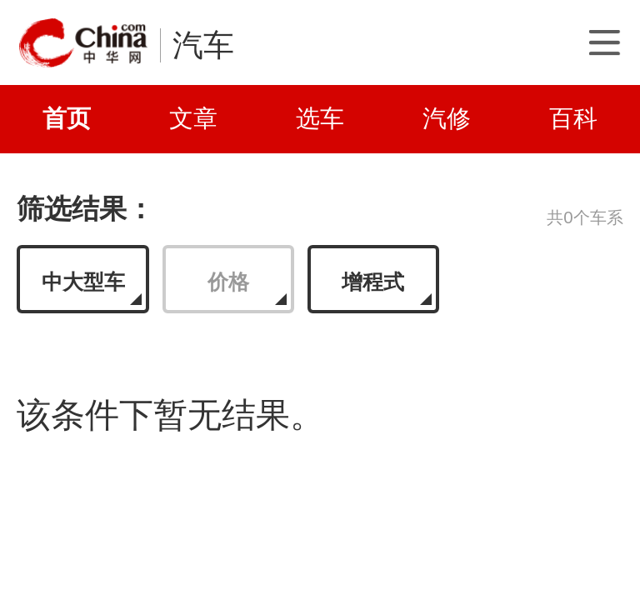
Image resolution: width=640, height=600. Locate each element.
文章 (193, 118)
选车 (320, 118)
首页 (66, 118)
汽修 (446, 118)
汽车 (203, 45)
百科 (573, 118)
